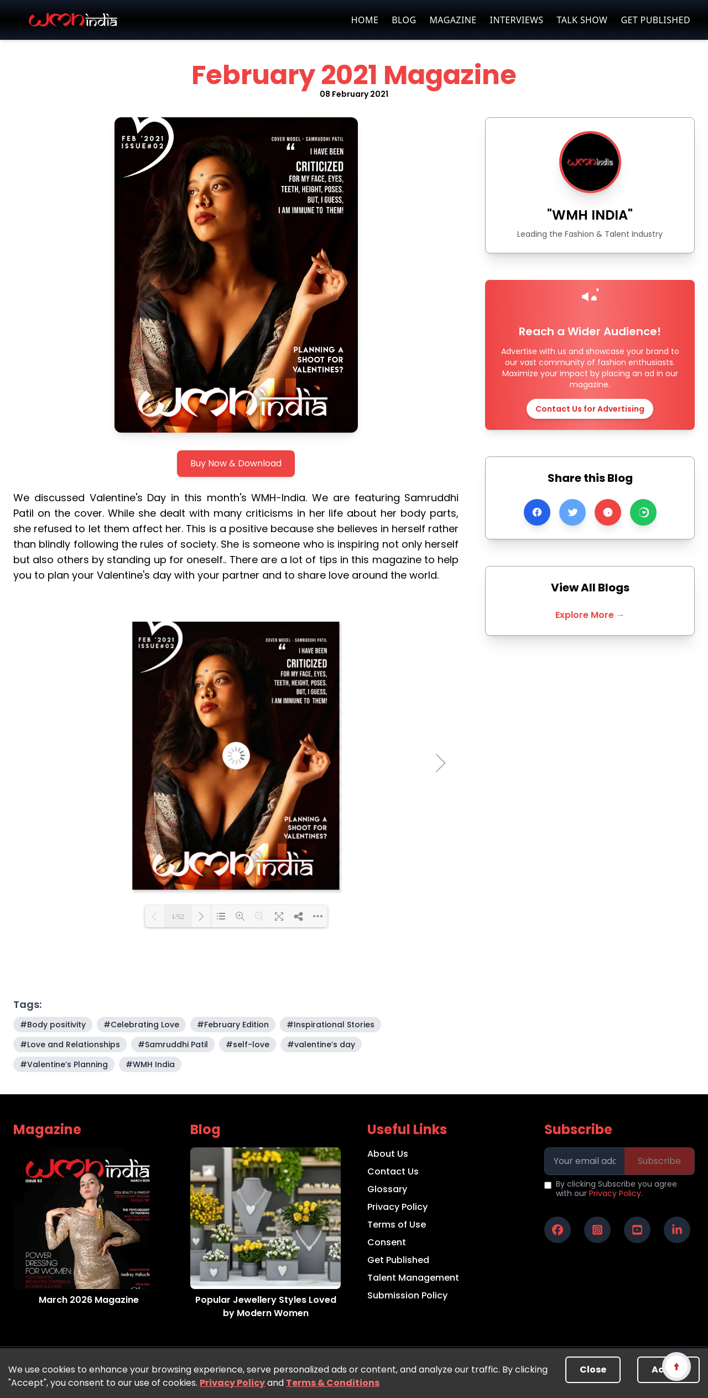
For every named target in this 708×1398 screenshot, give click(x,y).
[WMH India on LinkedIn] (677, 1230)
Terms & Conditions (332, 1382)
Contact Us (393, 1171)
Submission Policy (407, 1295)
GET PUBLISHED (655, 20)
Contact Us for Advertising (589, 408)
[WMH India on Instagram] (597, 1230)
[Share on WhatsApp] (643, 512)
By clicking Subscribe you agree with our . (616, 1189)
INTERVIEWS (517, 20)
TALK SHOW (581, 20)
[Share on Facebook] (537, 512)
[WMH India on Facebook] (557, 1230)
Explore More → (590, 615)
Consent (386, 1242)
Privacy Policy (232, 1382)
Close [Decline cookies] (593, 1369)
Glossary (387, 1189)
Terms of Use (396, 1224)
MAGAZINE (452, 20)
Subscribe (659, 1161)
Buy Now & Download (236, 463)
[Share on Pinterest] (608, 512)
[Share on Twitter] (572, 512)
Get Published (398, 1260)
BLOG (404, 20)
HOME (364, 20)
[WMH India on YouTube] (637, 1230)
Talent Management (413, 1277)
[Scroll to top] (676, 1366)
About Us (387, 1153)
